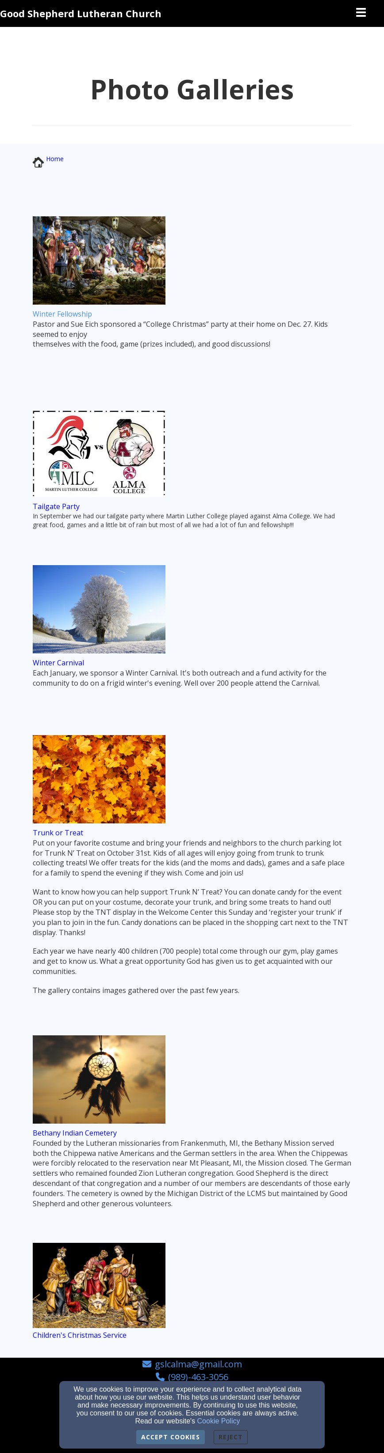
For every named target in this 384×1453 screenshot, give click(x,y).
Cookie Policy (218, 1421)
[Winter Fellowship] (62, 314)
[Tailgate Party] (56, 506)
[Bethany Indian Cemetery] (75, 1133)
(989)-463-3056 (198, 1377)
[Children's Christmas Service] (80, 1335)
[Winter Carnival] (58, 663)
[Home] (55, 159)
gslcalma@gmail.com (198, 1364)
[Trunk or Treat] (58, 833)
